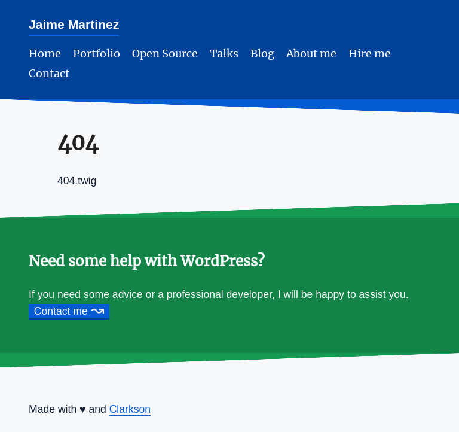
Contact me (69, 311)
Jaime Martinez (74, 24)
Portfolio (96, 53)
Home (45, 53)
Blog (262, 53)
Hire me (369, 53)
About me (311, 53)
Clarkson (130, 409)
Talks (224, 53)
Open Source (165, 53)
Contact (49, 73)
